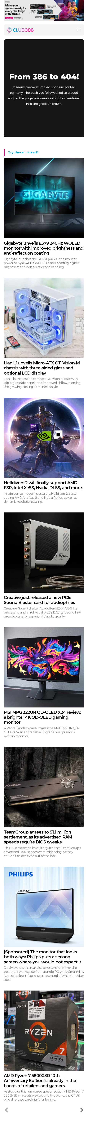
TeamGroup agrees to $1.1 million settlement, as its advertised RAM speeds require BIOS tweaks (38, 837)
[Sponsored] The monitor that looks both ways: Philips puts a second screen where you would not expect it (42, 957)
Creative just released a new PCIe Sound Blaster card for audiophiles (39, 600)
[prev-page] (6, 1110)
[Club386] (20, 30)
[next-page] (81, 1110)
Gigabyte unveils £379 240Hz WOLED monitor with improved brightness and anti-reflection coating (43, 248)
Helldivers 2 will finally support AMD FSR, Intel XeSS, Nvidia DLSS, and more (43, 485)
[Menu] (79, 30)
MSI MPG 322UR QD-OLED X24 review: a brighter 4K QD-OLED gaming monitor (42, 717)
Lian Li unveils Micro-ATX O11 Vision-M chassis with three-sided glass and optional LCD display (42, 368)
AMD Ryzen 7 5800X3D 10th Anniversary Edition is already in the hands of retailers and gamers (40, 1080)
